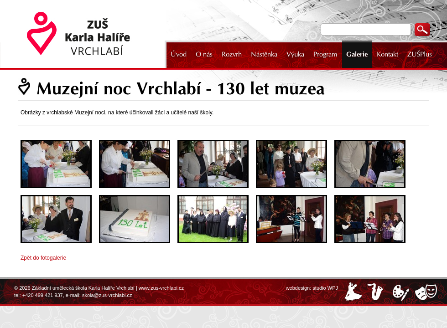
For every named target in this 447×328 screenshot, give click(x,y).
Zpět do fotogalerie (43, 258)
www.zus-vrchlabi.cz (161, 288)
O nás (204, 54)
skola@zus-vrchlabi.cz (107, 295)
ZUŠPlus (419, 54)
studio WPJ (325, 288)
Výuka (295, 54)
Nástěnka (264, 54)
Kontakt (387, 54)
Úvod (179, 54)
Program (325, 54)
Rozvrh (232, 54)
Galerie (357, 54)
